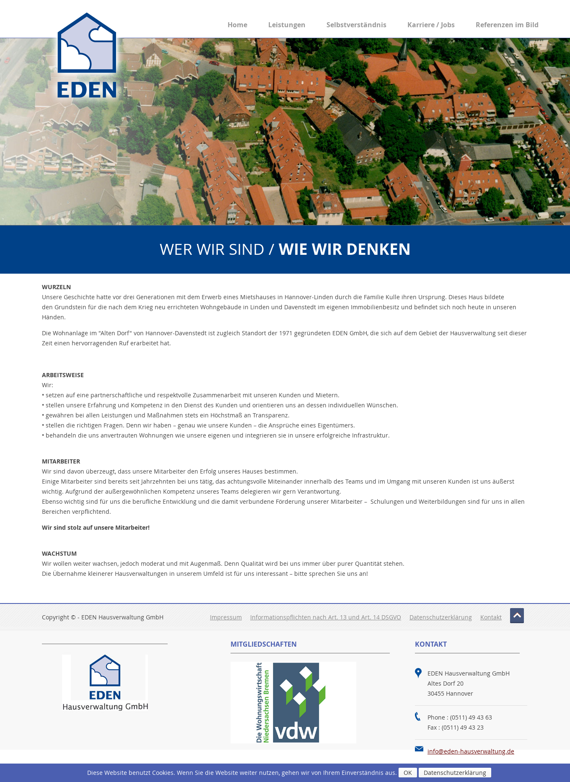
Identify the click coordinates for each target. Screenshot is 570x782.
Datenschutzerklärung (440, 617)
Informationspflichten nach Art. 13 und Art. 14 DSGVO (325, 617)
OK (408, 773)
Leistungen (287, 24)
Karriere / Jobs (431, 24)
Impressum (226, 617)
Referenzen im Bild (507, 24)
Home (237, 24)
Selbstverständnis (356, 24)
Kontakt (491, 617)
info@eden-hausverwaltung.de (471, 751)
